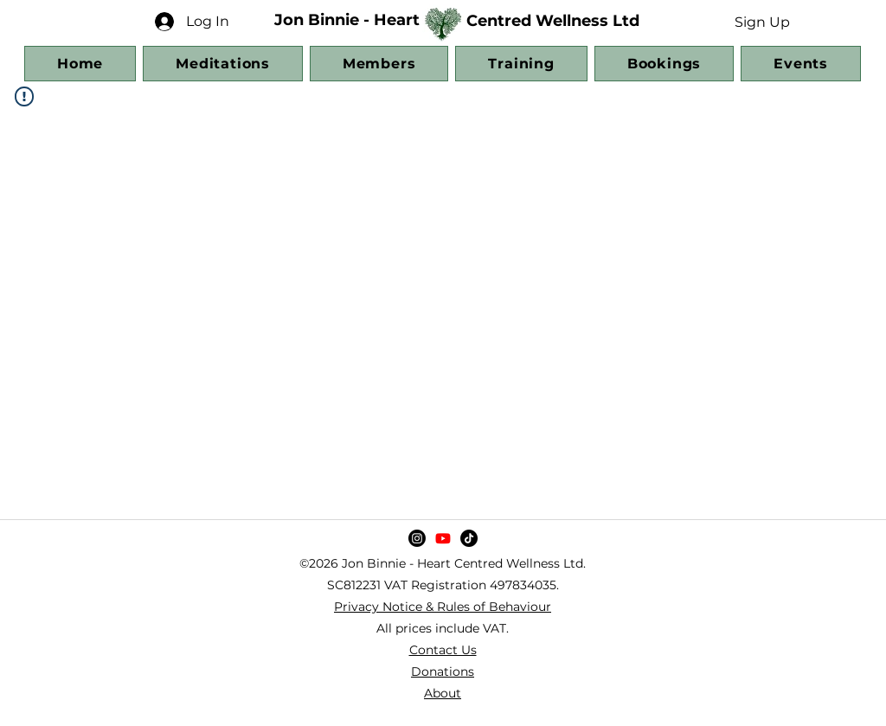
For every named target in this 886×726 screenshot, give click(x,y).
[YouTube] (443, 538)
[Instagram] (417, 538)
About (442, 693)
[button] (762, 21)
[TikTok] (469, 538)
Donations (442, 671)
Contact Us (443, 650)
